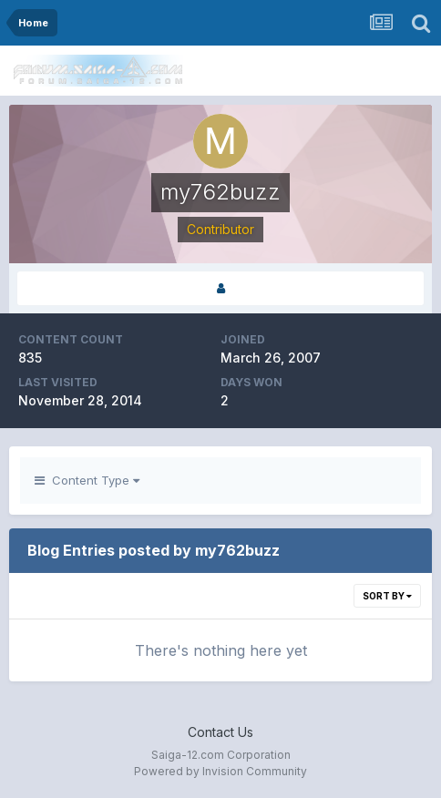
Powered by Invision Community (220, 771)
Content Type (87, 480)
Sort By (387, 595)
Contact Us (220, 732)
